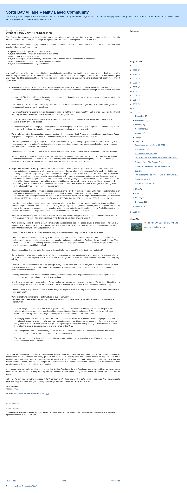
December (140, 116)
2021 (135, 70)
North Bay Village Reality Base (162, 223)
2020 (135, 74)
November (140, 120)
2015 (135, 96)
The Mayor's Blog (142, 149)
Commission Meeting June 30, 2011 (150, 145)
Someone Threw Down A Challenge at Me (152, 166)
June (137, 142)
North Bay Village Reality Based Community (47, 12)
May (137, 189)
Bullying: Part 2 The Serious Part (148, 162)
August (138, 133)
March (138, 197)
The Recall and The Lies (145, 183)
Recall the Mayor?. (143, 179)
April (137, 193)
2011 (135, 113)
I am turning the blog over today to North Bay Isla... (156, 175)
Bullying (138, 170)
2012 (135, 108)
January (139, 206)
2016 (135, 91)
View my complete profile (154, 227)
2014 (135, 100)
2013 (135, 104)
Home (63, 481)
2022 (135, 66)
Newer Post (10, 481)
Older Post (115, 481)
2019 (135, 79)
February (139, 202)
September (140, 129)
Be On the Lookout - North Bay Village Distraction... (156, 158)
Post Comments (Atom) (27, 486)
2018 (135, 83)
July (137, 137)
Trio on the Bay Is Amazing (146, 153)
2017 (135, 87)
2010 (135, 212)
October (139, 125)
